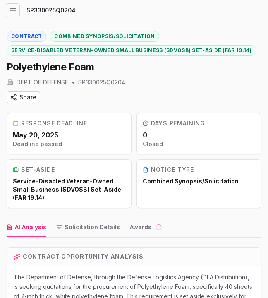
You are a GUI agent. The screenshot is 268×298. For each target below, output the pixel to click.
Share (23, 97)
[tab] (26, 227)
